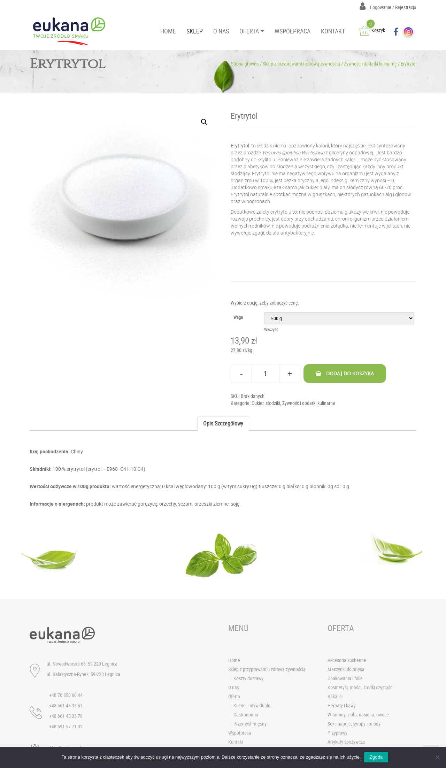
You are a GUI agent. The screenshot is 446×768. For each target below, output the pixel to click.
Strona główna (245, 63)
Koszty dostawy (248, 678)
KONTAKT (333, 31)
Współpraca (239, 732)
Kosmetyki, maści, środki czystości (360, 687)
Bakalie (335, 696)
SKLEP (194, 31)
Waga (238, 317)
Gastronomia (245, 714)
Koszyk (372, 30)
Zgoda (376, 757)
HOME (168, 31)
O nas (233, 687)
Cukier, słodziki (266, 403)
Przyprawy (337, 732)
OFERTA (249, 31)
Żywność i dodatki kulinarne (370, 63)
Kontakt (235, 741)
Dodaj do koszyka (350, 373)
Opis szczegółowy (223, 423)
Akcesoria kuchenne (347, 660)
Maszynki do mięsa (346, 669)
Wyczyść (271, 329)
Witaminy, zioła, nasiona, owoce (358, 714)
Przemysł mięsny (250, 723)
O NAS (221, 31)
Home (234, 660)
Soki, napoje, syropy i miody (354, 723)
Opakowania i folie (345, 678)
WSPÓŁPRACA (292, 31)
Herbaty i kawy (342, 705)
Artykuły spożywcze (346, 741)
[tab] (223, 423)
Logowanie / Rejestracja (388, 7)
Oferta (234, 696)
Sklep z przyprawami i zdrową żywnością (301, 63)
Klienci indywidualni (252, 705)
